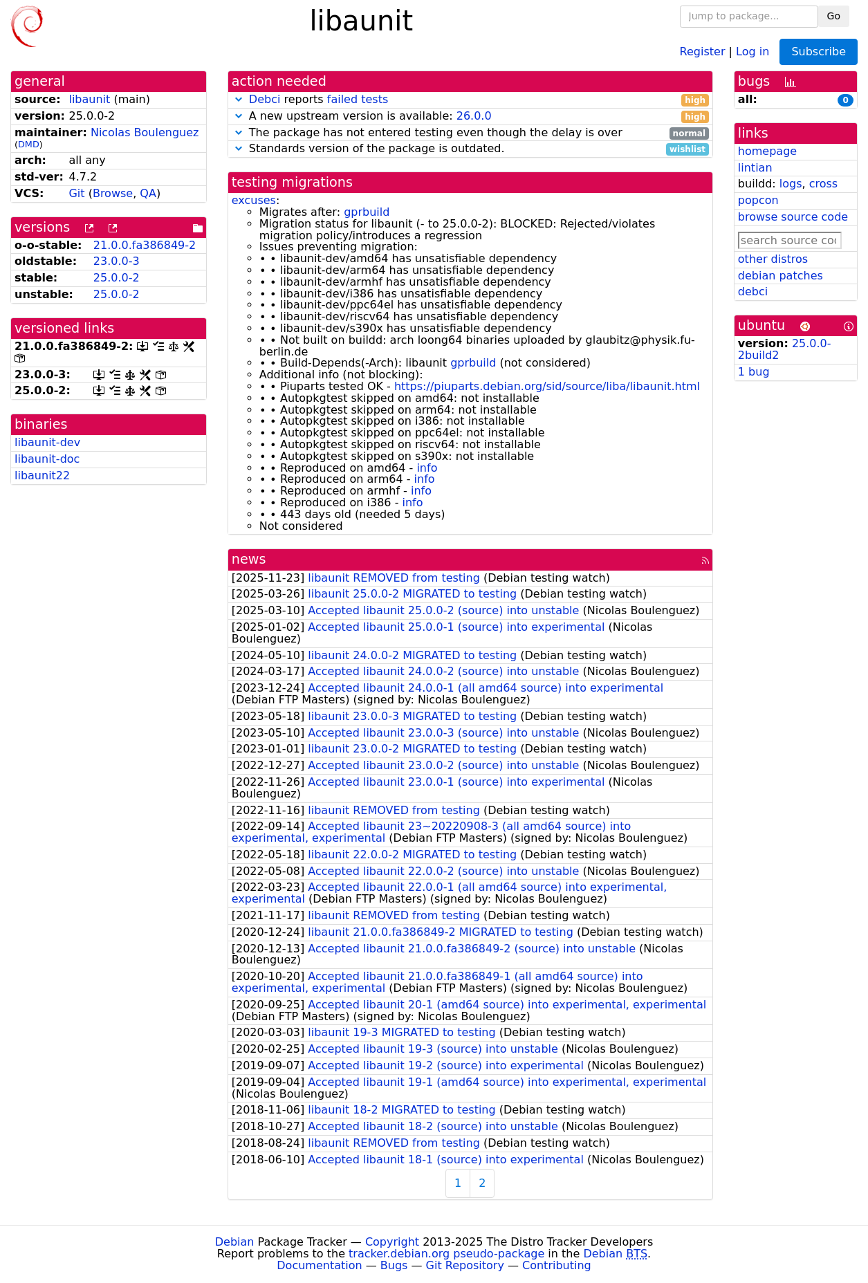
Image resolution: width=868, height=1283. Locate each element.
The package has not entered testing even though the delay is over (470, 133)
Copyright (392, 1241)
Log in (752, 50)
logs (790, 183)
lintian (755, 167)
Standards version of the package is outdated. (470, 149)
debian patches (780, 275)
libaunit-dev (47, 442)
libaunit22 (42, 475)
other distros (773, 259)
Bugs (394, 1265)
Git (76, 193)
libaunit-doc (47, 458)
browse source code (793, 216)
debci (753, 291)
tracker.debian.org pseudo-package (446, 1253)
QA (148, 193)
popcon (758, 200)
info (426, 467)
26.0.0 (474, 115)
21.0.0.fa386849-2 (144, 245)
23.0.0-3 (116, 261)
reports (470, 100)
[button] (238, 99)
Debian (235, 1241)
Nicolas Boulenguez (145, 132)
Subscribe (818, 51)
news (249, 559)
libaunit (89, 99)
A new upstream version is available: (470, 116)
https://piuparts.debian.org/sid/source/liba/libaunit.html (547, 386)
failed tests (357, 99)
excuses (254, 200)
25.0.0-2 (116, 277)
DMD (28, 144)
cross (823, 183)
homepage (767, 151)
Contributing (556, 1265)
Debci (265, 99)
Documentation (319, 1265)
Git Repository (465, 1265)
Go (833, 15)
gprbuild (366, 212)
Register (703, 50)
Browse (113, 193)
